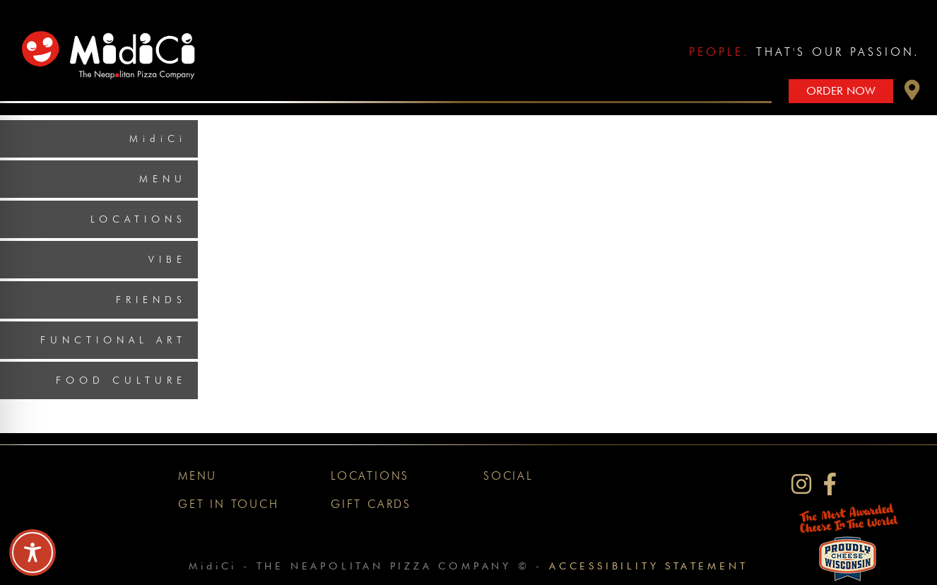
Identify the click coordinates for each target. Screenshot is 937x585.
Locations (138, 219)
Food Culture (121, 380)
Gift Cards (371, 504)
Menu (163, 178)
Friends (151, 299)
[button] (912, 93)
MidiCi (158, 138)
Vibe (167, 259)
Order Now (841, 91)
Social (508, 476)
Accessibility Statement (648, 566)
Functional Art (113, 339)
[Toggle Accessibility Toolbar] (32, 552)
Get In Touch (228, 504)
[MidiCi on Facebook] (830, 484)
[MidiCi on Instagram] (801, 484)
